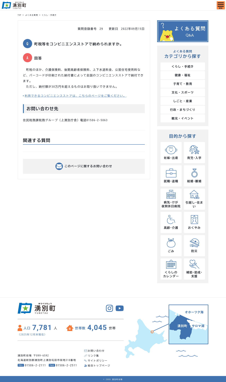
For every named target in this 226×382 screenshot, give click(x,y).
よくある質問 (31, 15)
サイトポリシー (98, 360)
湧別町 (14, 5)
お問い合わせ (96, 351)
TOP (19, 15)
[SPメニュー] (220, 5)
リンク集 (93, 355)
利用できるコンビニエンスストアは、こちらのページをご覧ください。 (75, 95)
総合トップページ (99, 365)
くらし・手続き (49, 15)
